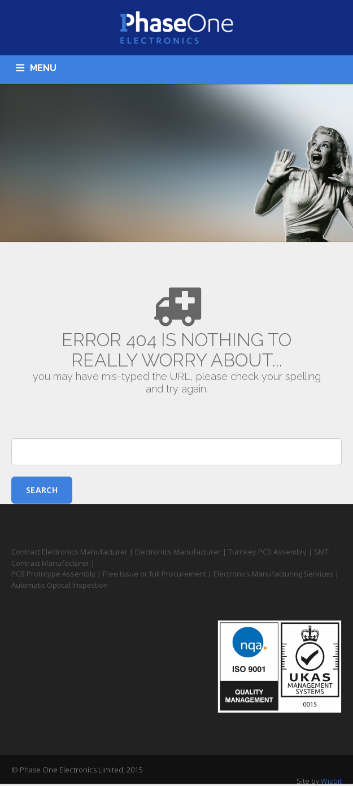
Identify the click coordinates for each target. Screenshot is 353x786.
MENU (43, 68)
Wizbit (331, 781)
